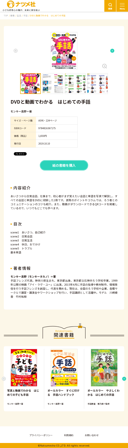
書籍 (12, 15)
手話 (25, 15)
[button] (64, 51)
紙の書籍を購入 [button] (64, 165)
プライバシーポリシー (41, 435)
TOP (6, 15)
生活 (19, 15)
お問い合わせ (92, 435)
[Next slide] (112, 51)
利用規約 (68, 435)
